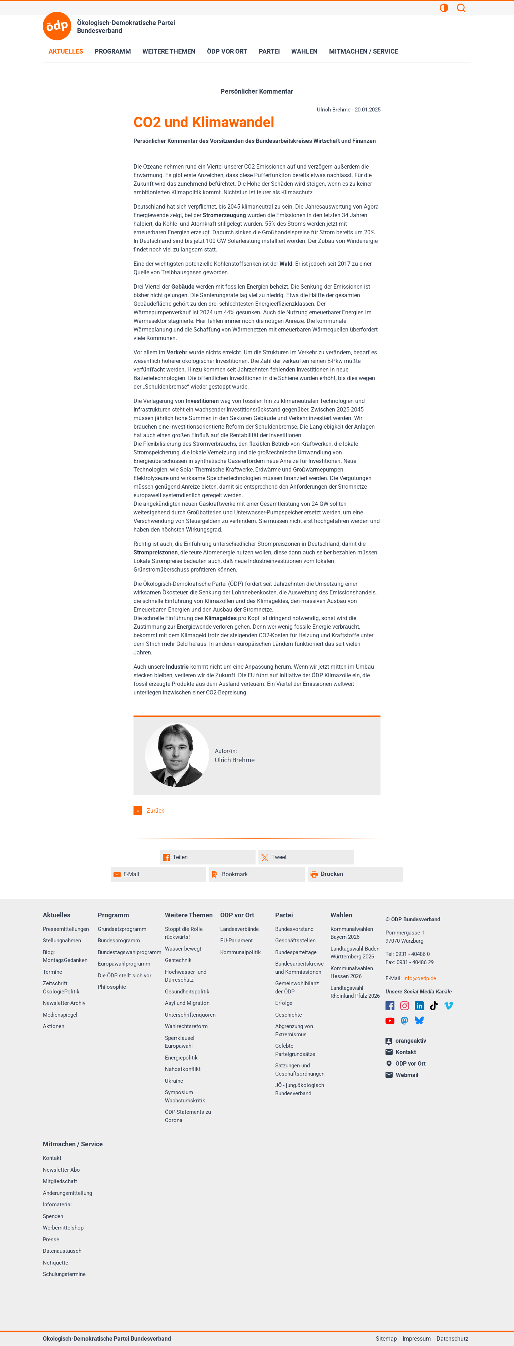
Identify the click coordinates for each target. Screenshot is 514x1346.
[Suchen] (461, 9)
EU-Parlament (236, 940)
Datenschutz (452, 1338)
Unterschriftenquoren (190, 1015)
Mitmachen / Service (363, 51)
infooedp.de (419, 978)
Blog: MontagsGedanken (65, 956)
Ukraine (174, 1081)
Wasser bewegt (183, 949)
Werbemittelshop (63, 1228)
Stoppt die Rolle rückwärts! (184, 933)
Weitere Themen (169, 51)
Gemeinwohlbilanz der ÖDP (297, 987)
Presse (51, 1239)
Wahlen (304, 51)
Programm (113, 51)
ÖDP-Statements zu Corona (188, 1116)
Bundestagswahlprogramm (129, 952)
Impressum (417, 1338)
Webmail (402, 1075)
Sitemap (386, 1338)
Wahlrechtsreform (186, 1026)
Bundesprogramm (119, 940)
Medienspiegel (60, 1015)
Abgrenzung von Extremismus (294, 1030)
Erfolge (283, 1003)
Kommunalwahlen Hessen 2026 (352, 972)
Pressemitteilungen (66, 929)
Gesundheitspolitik (187, 991)
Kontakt (52, 1158)
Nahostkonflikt (183, 1069)
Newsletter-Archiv (64, 1003)
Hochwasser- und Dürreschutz (185, 976)
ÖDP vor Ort (227, 51)
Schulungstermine (64, 1274)
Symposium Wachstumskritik (185, 1096)
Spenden (53, 1216)
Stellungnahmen (62, 940)
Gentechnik (178, 960)
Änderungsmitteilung (67, 1193)
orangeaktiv (406, 1041)
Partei (269, 51)
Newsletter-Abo (61, 1170)
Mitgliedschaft (60, 1181)
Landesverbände (239, 929)
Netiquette (55, 1263)
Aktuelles (66, 51)
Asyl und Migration (187, 1003)
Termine (52, 972)
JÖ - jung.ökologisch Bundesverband (299, 1089)
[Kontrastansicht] (444, 9)
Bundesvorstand (294, 929)
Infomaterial (57, 1204)
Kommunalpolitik (240, 952)
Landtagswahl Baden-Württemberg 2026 (356, 953)
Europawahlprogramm (124, 964)
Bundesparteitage (296, 952)
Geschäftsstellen (295, 940)
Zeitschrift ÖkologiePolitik (61, 987)
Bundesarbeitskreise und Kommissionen (299, 968)
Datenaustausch (62, 1251)
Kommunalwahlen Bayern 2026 (352, 933)
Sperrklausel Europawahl (180, 1042)
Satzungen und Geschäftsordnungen (299, 1069)
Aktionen (53, 1026)
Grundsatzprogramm (122, 929)
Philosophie (112, 987)
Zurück (155, 810)
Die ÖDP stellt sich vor (124, 975)
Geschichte (288, 1015)
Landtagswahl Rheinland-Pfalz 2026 (355, 992)
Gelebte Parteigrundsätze (295, 1050)
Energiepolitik (181, 1058)
